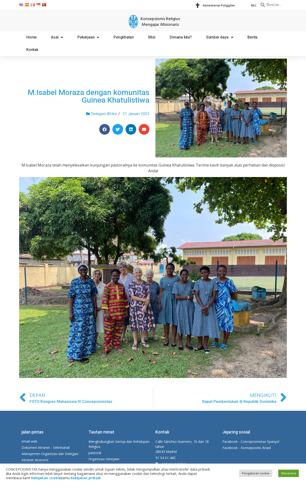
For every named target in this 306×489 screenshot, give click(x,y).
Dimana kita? (181, 37)
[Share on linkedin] (131, 129)
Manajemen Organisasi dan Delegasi (50, 453)
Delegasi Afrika (104, 113)
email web (29, 441)
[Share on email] (144, 129)
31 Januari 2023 (136, 113)
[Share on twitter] (117, 129)
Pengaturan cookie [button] (255, 473)
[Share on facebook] (104, 129)
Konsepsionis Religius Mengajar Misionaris (160, 22)
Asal (57, 37)
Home (31, 37)
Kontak (32, 49)
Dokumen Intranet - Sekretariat (46, 447)
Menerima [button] (288, 473)
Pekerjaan (88, 37)
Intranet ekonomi (35, 460)
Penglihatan (124, 37)
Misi (151, 37)
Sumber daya (219, 37)
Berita (252, 37)
